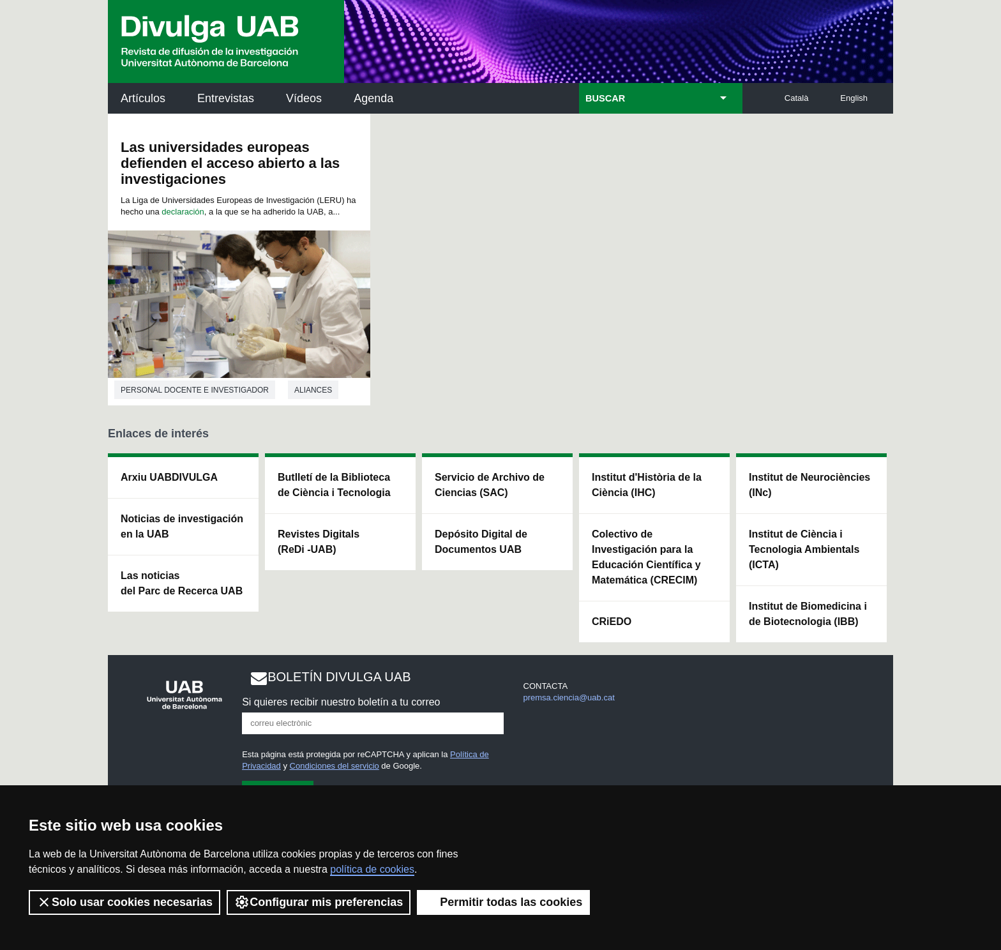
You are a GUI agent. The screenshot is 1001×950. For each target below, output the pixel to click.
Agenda (373, 98)
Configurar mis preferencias (318, 902)
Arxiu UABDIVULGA (169, 477)
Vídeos (304, 98)
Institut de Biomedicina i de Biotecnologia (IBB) (808, 614)
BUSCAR (605, 98)
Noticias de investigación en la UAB (182, 526)
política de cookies (372, 869)
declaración (183, 211)
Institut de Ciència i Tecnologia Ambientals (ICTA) (804, 549)
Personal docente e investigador (195, 390)
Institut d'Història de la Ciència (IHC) (647, 485)
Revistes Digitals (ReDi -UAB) (318, 542)
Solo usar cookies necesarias (124, 902)
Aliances (313, 390)
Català (797, 98)
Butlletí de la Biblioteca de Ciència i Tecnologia (334, 485)
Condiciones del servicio (334, 766)
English (854, 98)
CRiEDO (611, 621)
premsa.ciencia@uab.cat (569, 697)
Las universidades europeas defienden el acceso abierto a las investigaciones (230, 163)
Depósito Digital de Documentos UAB (481, 542)
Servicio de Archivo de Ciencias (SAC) (490, 485)
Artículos (143, 98)
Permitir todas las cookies (503, 902)
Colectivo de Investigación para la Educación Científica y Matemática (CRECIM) (646, 557)
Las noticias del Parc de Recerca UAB (182, 583)
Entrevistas (225, 98)
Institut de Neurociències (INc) (809, 485)
